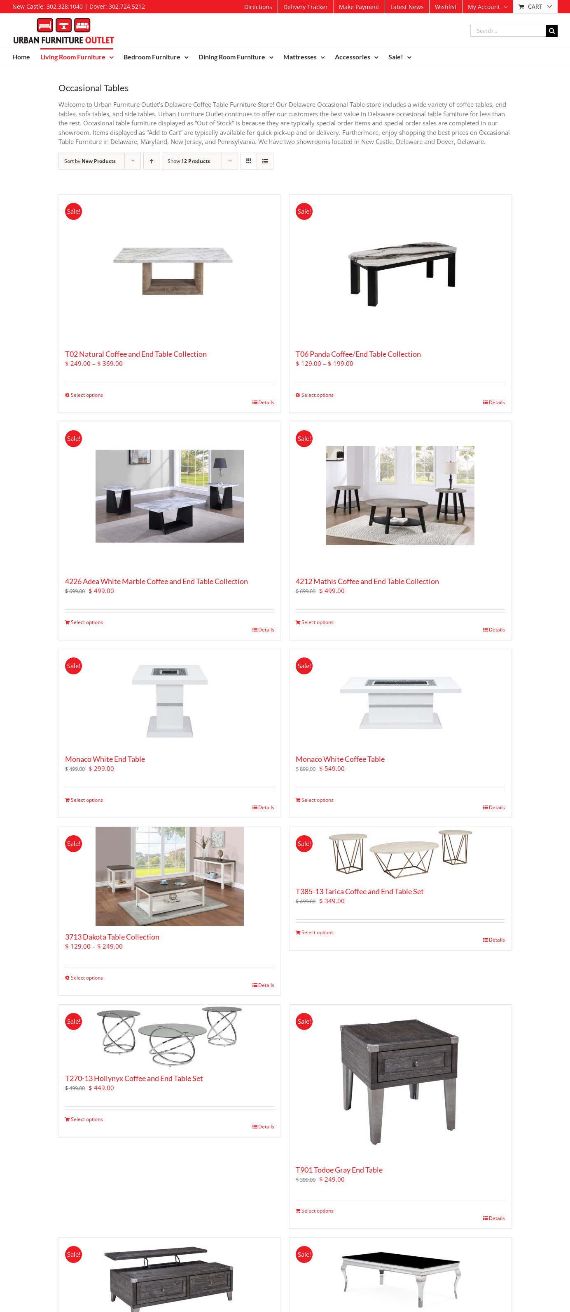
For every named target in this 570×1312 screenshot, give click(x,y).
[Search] (552, 31)
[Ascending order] (151, 161)
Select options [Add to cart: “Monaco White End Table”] (87, 799)
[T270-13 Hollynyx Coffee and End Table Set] (169, 1036)
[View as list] (265, 161)
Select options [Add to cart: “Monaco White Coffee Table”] (317, 799)
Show (189, 161)
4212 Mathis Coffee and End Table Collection (367, 581)
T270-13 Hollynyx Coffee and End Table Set (134, 1078)
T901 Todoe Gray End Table (339, 1169)
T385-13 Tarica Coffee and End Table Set (360, 891)
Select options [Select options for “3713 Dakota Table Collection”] (87, 977)
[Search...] (508, 31)
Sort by (90, 161)
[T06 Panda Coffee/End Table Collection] (400, 269)
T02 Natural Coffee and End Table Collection (136, 353)
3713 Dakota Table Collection (112, 936)
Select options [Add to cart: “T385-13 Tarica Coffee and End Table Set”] (317, 932)
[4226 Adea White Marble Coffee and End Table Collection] (169, 496)
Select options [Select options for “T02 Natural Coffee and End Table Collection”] (87, 394)
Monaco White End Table (105, 758)
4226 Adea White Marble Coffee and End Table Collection (156, 581)
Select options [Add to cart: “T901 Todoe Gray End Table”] (317, 1210)
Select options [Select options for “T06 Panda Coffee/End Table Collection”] (317, 394)
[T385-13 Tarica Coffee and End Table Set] (400, 854)
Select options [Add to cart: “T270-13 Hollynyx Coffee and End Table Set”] (87, 1119)
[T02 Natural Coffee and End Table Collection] (169, 269)
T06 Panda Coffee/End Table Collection (358, 353)
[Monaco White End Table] (169, 698)
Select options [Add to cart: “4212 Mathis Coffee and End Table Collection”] (317, 622)
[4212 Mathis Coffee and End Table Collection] (400, 496)
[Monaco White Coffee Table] (400, 698)
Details (266, 402)
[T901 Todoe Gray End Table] (400, 1082)
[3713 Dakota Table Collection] (169, 876)
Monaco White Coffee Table (340, 758)
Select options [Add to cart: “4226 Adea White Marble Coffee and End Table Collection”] (87, 622)
